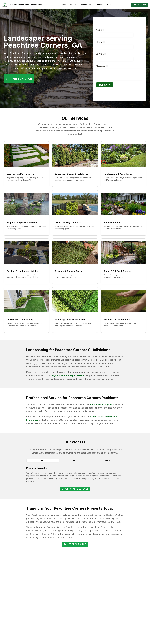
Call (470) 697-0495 (75, 488)
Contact (99, 5)
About (108, 5)
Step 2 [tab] (75, 460)
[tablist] (75, 460)
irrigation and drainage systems (67, 375)
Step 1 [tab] (42, 460)
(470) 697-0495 (139, 5)
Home (64, 5)
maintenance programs (102, 404)
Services (73, 5)
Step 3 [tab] (107, 460)
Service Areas (86, 5)
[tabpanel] (75, 474)
